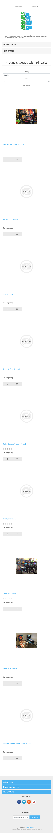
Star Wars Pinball (9, 594)
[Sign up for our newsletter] (21, 817)
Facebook (19, 802)
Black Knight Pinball (10, 219)
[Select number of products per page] (26, 81)
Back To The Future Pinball (13, 145)
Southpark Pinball (9, 519)
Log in (26, 6)
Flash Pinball (8, 294)
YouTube (34, 802)
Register (18, 6)
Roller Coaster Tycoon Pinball (14, 444)
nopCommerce (30, 827)
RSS (29, 802)
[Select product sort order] (26, 75)
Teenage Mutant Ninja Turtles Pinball (17, 743)
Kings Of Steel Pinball (11, 369)
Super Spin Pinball (10, 669)
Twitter (24, 802)
